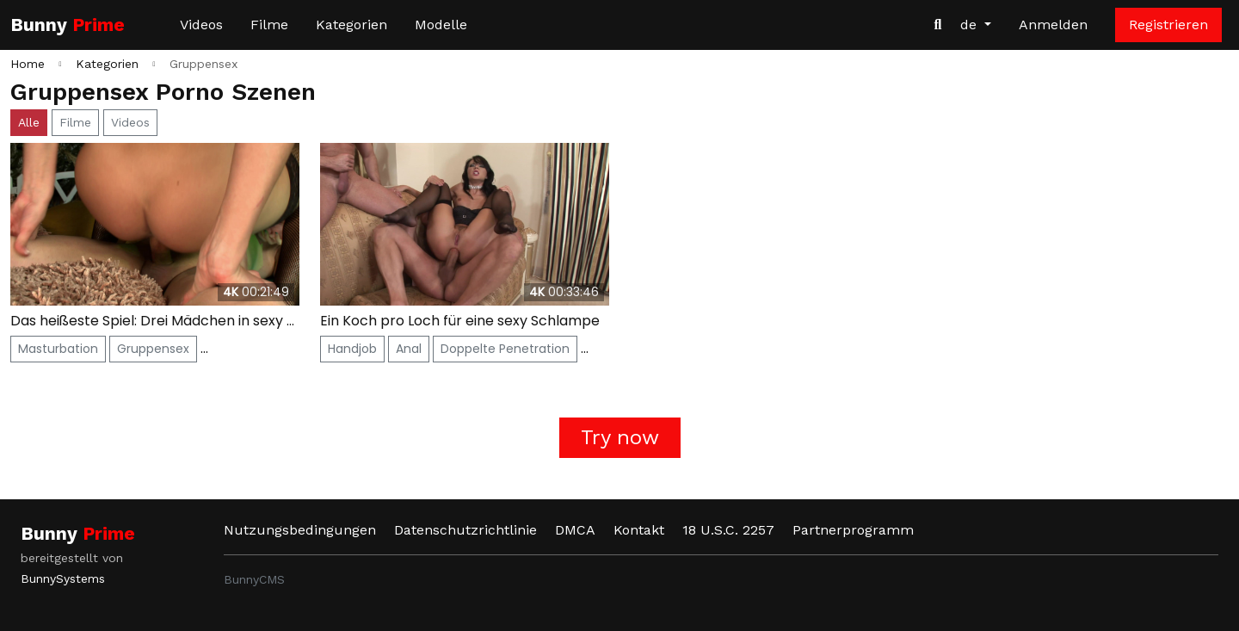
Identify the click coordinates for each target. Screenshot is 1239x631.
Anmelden (1053, 24)
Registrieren (1168, 24)
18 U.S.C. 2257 (728, 530)
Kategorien (351, 24)
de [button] (970, 24)
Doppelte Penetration (505, 348)
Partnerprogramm (853, 530)
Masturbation (58, 348)
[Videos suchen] (937, 25)
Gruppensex (153, 348)
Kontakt (638, 530)
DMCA (575, 530)
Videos (201, 24)
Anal (409, 348)
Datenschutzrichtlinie (465, 530)
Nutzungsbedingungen (300, 530)
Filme (269, 24)
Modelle (441, 24)
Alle (29, 122)
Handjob (352, 348)
